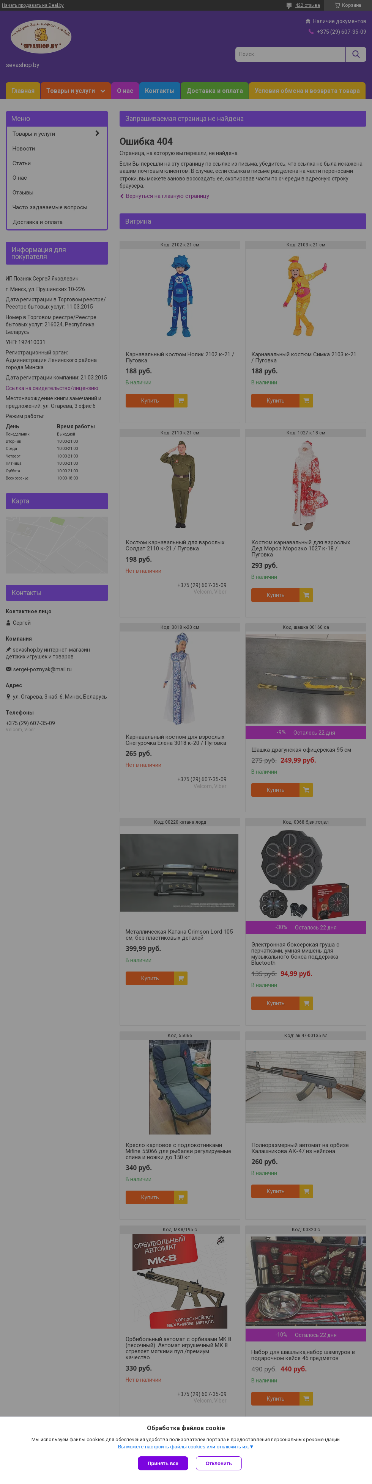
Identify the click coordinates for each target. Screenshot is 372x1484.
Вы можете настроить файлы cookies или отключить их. (183, 1447)
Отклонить (219, 1463)
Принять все (163, 1463)
